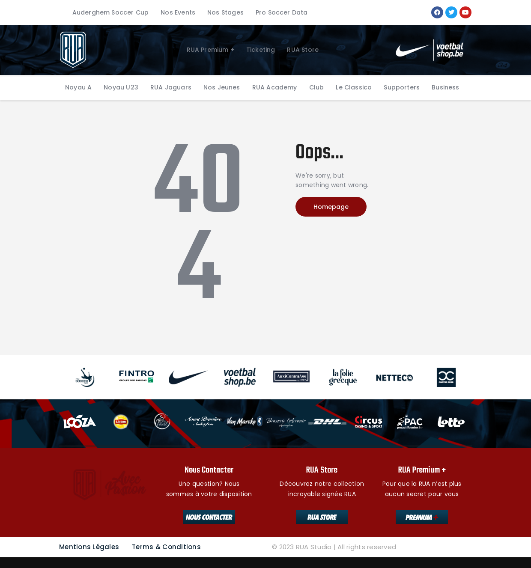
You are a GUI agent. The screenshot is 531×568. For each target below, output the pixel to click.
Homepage (331, 206)
